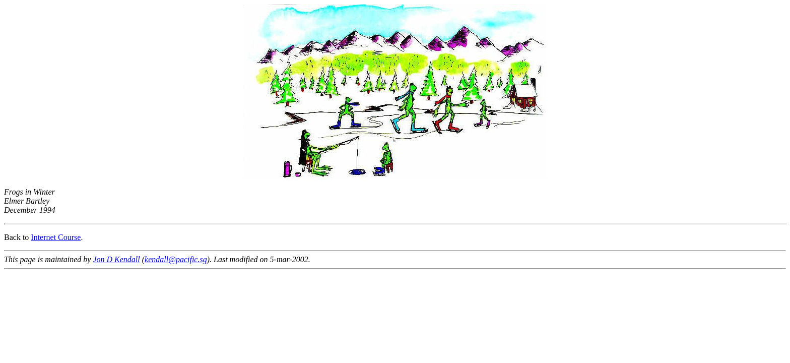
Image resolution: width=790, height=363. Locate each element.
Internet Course (56, 237)
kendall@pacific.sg (176, 259)
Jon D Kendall (116, 259)
